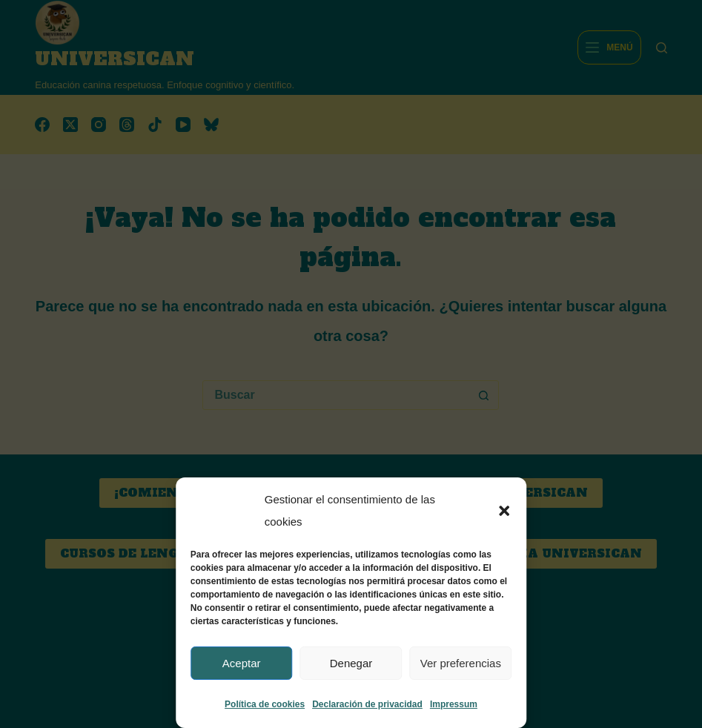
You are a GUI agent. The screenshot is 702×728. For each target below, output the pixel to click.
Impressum (453, 704)
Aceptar (241, 663)
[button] (504, 510)
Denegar (351, 663)
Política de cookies (265, 704)
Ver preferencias (460, 663)
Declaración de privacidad (367, 704)
